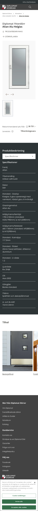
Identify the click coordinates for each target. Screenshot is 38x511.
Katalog (5, 424)
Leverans (7, 131)
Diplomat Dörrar (7, 13)
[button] (35, 7)
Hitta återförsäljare (29, 2)
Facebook (6, 462)
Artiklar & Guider (8, 416)
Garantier (6, 443)
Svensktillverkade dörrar (11, 412)
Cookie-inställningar (19, 497)
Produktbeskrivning (14, 31)
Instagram (6, 466)
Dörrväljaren (11, 37)
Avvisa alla (18, 503)
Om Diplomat (7, 408)
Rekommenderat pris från (15, 126)
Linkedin (5, 470)
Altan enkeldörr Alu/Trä (9, 16)
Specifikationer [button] (11, 156)
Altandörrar (18, 13)
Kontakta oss (7, 435)
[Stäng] (35, 484)
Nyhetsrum (6, 420)
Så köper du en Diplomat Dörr (13, 439)
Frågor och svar (8, 447)
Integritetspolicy (8, 451)
